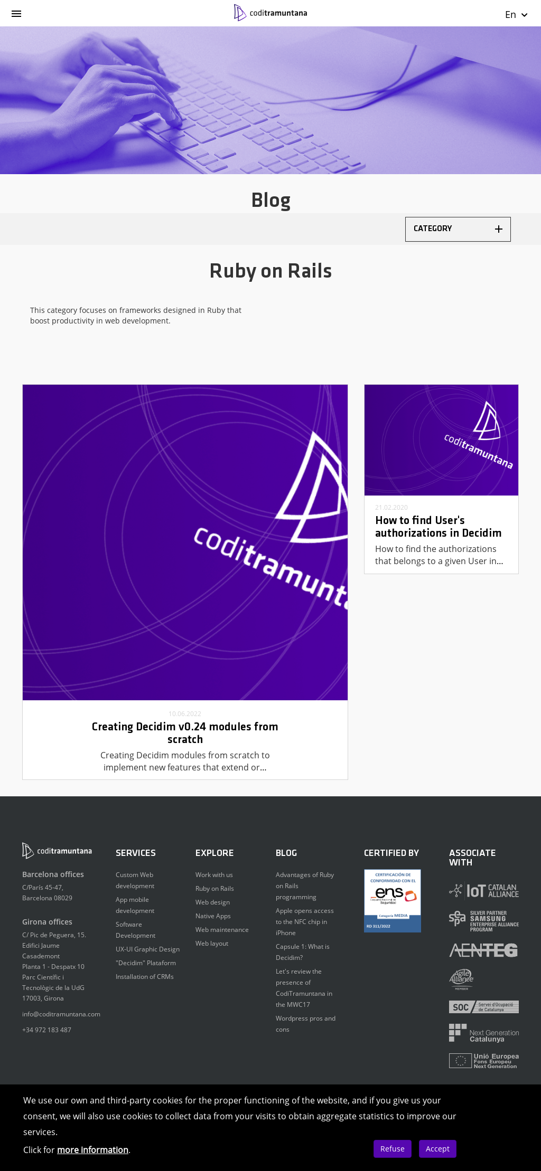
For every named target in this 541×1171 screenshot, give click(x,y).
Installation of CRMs (145, 976)
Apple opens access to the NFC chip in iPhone (305, 921)
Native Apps (213, 915)
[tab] (458, 229)
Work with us (214, 874)
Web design (212, 902)
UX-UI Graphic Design (148, 949)
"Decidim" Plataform (146, 962)
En (517, 14)
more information (92, 1150)
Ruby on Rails (214, 888)
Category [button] (458, 229)
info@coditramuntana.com (61, 1014)
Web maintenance (222, 929)
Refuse (392, 1149)
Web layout (211, 943)
